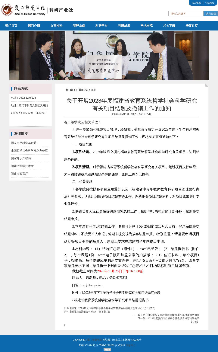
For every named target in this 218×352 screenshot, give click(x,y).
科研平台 (101, 25)
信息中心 (130, 345)
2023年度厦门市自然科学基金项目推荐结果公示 (173, 318)
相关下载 (169, 25)
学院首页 (209, 3)
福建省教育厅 (19, 173)
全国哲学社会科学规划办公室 (29, 150)
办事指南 (56, 25)
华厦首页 (192, 25)
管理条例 (79, 25)
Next (204, 56)
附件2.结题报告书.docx (83, 311)
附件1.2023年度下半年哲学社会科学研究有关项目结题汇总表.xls (106, 308)
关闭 (194, 321)
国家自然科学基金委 (23, 142)
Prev (14, 56)
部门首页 (11, 25)
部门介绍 (34, 25)
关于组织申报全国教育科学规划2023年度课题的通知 (171, 315)
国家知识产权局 (21, 158)
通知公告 (83, 89)
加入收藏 (196, 3)
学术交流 (147, 25)
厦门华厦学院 (94, 339)
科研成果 (124, 25)
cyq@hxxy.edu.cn (92, 285)
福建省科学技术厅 (22, 166)
